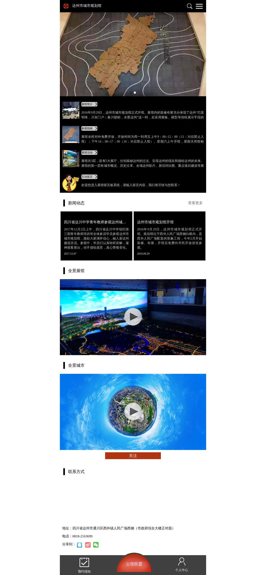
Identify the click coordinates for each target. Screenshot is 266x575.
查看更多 (195, 203)
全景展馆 (76, 270)
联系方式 (76, 471)
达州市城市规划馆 (86, 6)
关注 (133, 455)
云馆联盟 (134, 564)
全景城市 (76, 365)
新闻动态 (76, 203)
